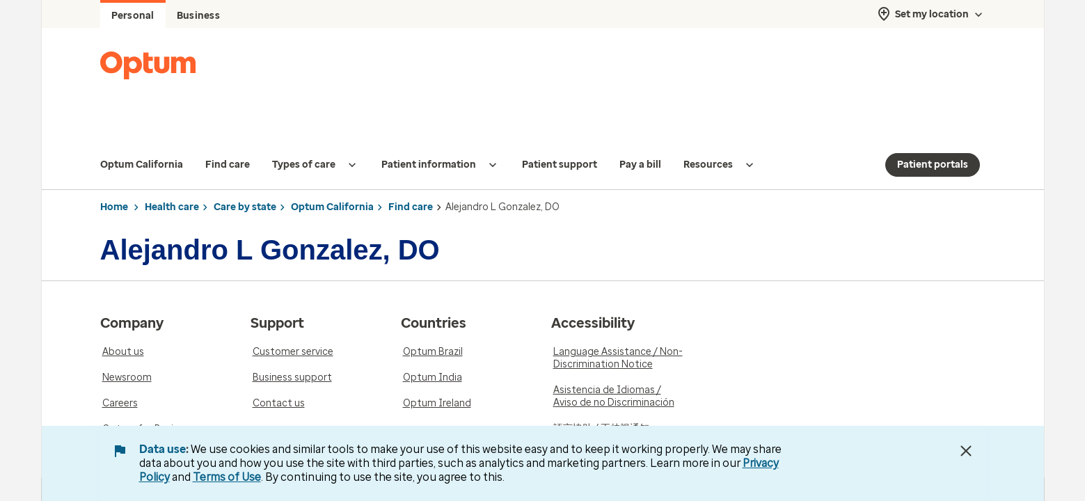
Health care (172, 179)
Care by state (245, 179)
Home (114, 179)
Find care (410, 179)
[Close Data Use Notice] (966, 451)
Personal (133, 16)
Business (198, 16)
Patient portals (932, 137)
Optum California (332, 179)
